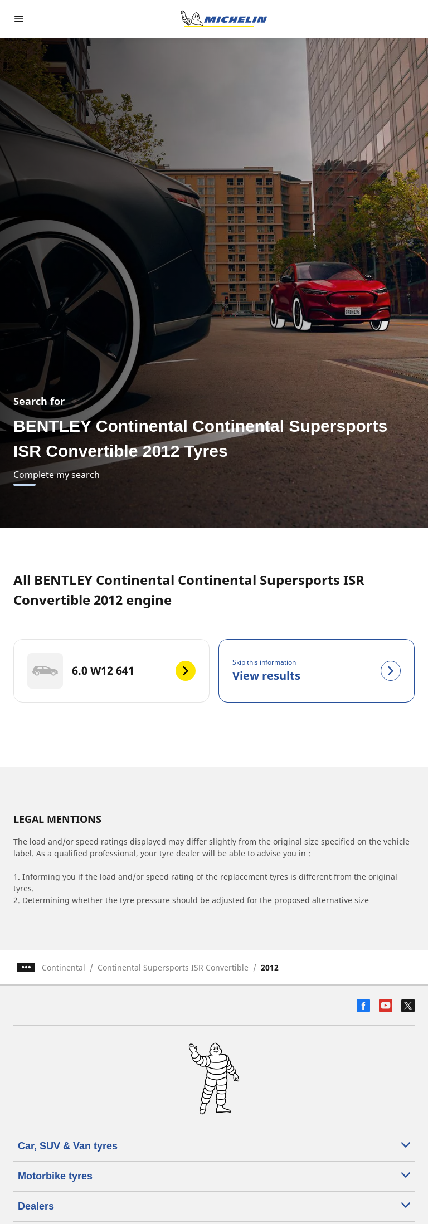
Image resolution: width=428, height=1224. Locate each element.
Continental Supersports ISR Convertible (173, 967)
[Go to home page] (224, 19)
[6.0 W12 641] (111, 671)
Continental (63, 967)
